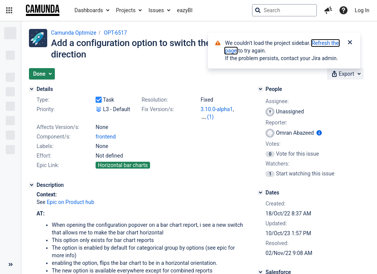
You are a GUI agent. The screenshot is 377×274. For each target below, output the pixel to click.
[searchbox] (284, 10)
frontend (106, 137)
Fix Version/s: (158, 109)
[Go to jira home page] (42, 10)
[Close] (350, 43)
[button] (9, 10)
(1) (210, 117)
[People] (260, 89)
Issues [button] (156, 10)
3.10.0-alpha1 (217, 109)
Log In (362, 10)
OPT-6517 (115, 33)
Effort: (44, 156)
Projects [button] (126, 10)
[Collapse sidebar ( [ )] (10, 264)
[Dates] (260, 192)
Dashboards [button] (89, 10)
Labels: (45, 146)
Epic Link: (48, 165)
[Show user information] (319, 133)
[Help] (343, 10)
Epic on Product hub (70, 202)
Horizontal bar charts (123, 165)
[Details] (31, 89)
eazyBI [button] (185, 10)
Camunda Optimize (73, 33)
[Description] (31, 185)
